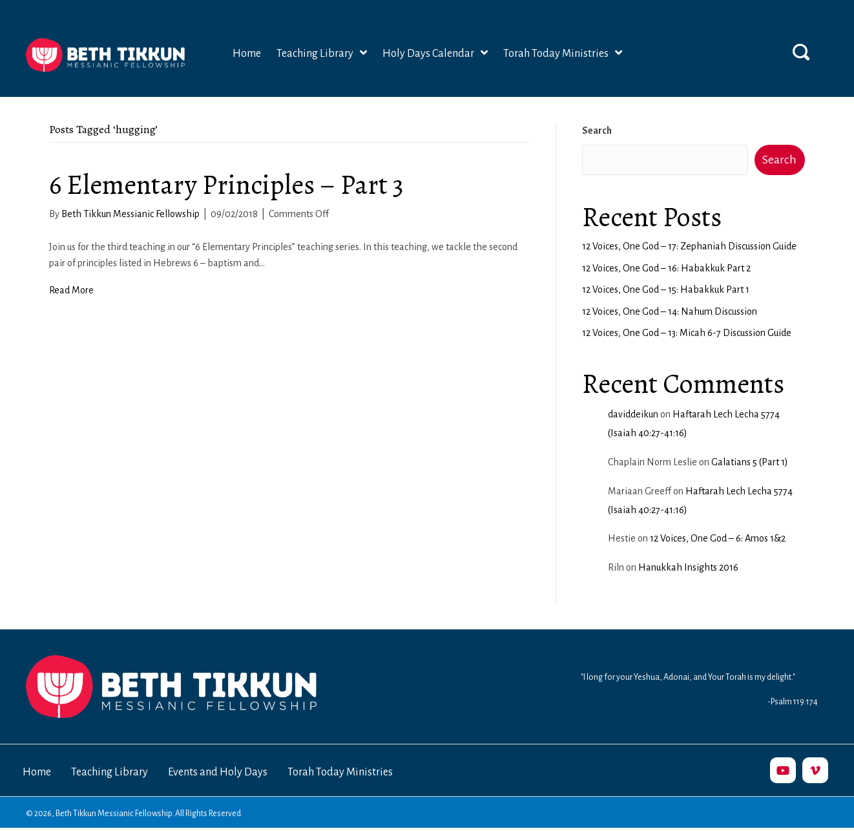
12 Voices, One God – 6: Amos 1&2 (718, 538)
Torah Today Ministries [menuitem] (340, 772)
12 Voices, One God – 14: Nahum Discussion (669, 311)
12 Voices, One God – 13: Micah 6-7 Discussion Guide (686, 333)
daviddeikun (633, 414)
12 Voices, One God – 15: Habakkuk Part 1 (665, 289)
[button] (801, 51)
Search (597, 130)
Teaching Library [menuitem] (109, 772)
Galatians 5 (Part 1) (749, 462)
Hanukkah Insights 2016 (688, 567)
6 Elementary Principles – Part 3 (226, 184)
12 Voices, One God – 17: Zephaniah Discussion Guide (689, 246)
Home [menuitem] (37, 772)
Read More (71, 290)
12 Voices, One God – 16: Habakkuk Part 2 (666, 268)
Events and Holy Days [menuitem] (217, 772)
